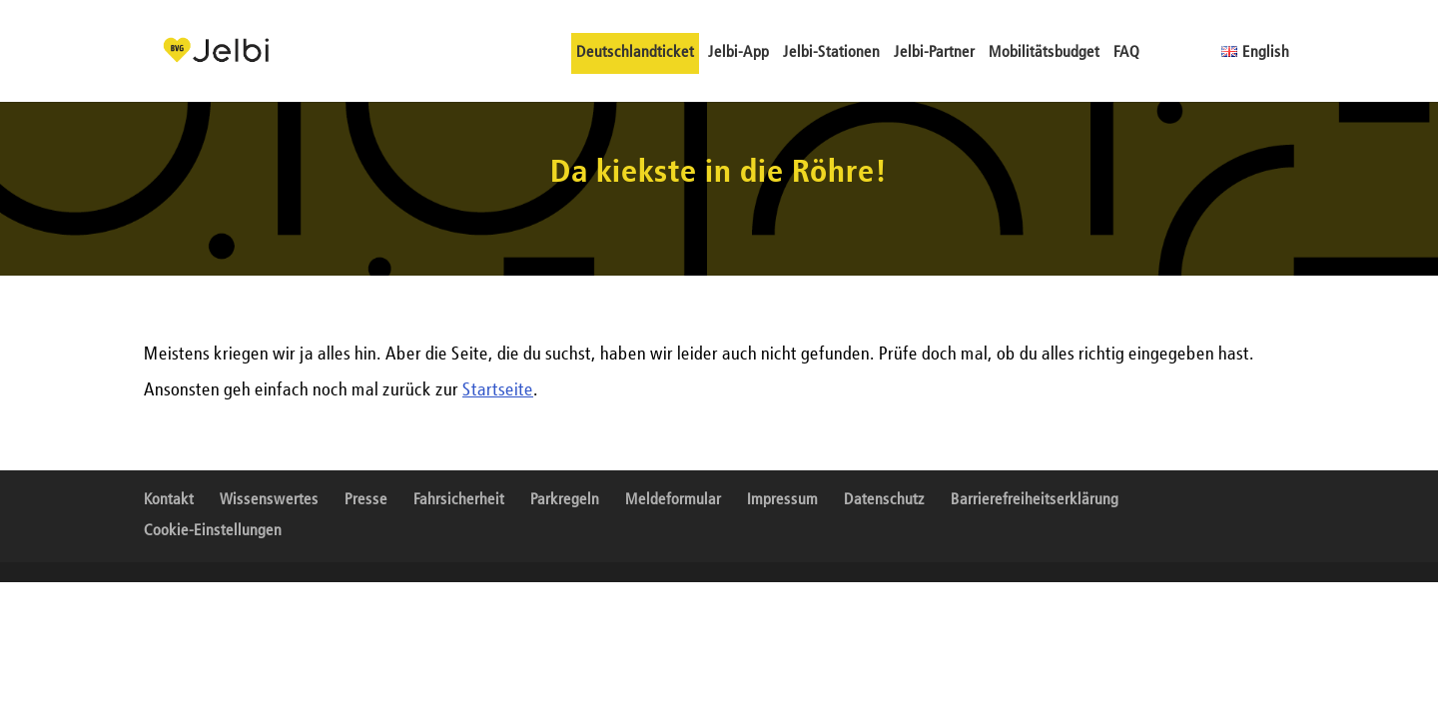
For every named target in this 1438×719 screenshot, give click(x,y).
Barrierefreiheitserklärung (1034, 500)
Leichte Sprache (1163, 52)
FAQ (1126, 53)
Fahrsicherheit (458, 500)
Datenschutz (884, 500)
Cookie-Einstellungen (213, 531)
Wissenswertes (269, 500)
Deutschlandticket (635, 53)
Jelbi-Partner (934, 53)
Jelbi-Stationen (831, 53)
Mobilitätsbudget (1044, 53)
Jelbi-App (738, 53)
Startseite (497, 390)
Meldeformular (673, 500)
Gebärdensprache (1197, 52)
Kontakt (169, 500)
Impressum (782, 500)
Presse (366, 500)
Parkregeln (564, 500)
